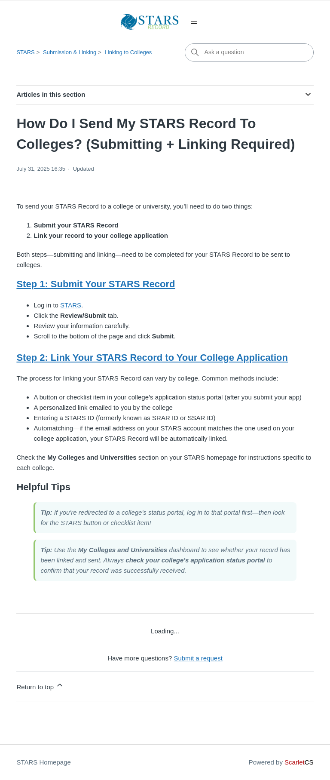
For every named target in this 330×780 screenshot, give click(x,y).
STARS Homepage (43, 762)
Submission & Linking (69, 52)
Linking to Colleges (128, 52)
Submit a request (198, 658)
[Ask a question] (249, 52)
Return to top (40, 686)
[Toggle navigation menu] (194, 22)
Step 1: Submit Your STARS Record (95, 284)
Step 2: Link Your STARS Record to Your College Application (152, 357)
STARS (25, 52)
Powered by (281, 762)
